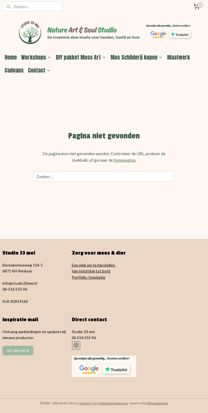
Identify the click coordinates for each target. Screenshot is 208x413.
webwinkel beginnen (113, 403)
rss (94, 403)
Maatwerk (178, 57)
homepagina (124, 159)
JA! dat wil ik (18, 350)
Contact (39, 70)
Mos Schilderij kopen (136, 57)
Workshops (36, 57)
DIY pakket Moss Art (81, 57)
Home (11, 57)
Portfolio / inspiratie (88, 277)
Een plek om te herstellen (94, 265)
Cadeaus (14, 70)
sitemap (84, 403)
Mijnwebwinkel (157, 403)
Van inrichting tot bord (91, 271)
